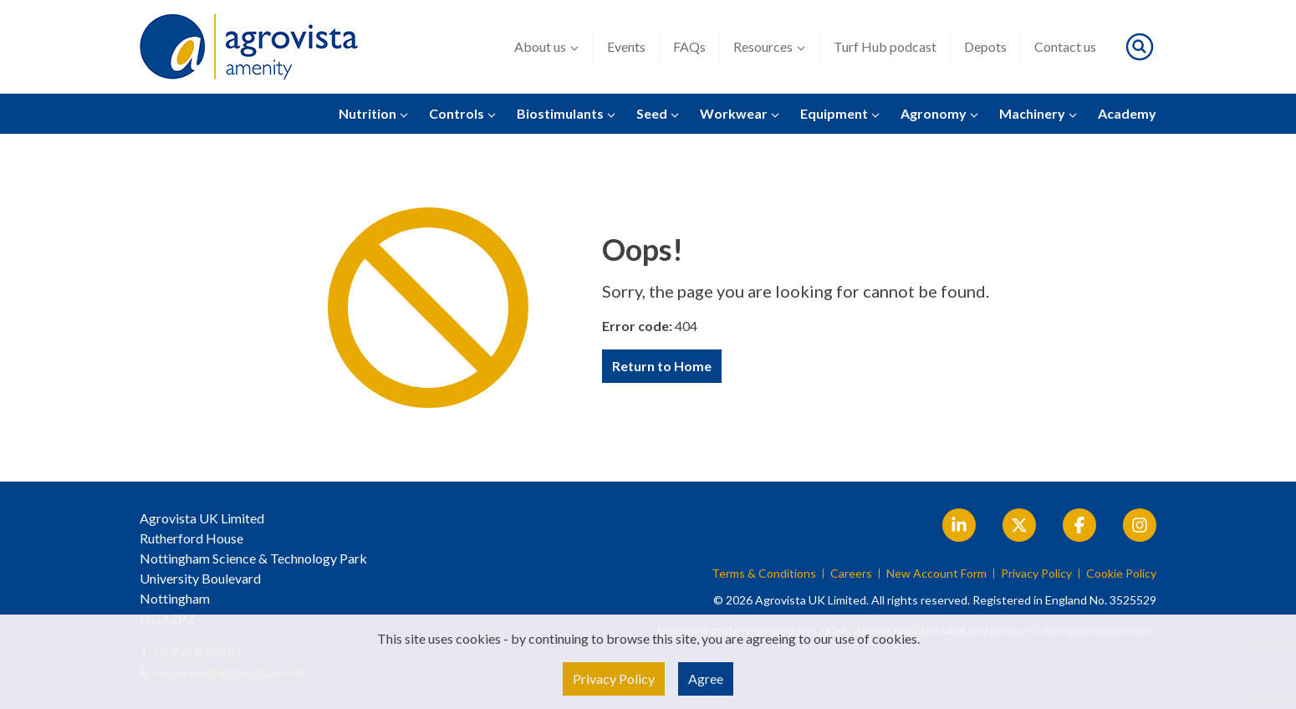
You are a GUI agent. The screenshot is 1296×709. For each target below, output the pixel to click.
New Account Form (936, 574)
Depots (985, 46)
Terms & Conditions (764, 574)
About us (546, 47)
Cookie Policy (1121, 574)
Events (626, 46)
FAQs (689, 46)
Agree (705, 678)
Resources (769, 47)
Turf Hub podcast (885, 46)
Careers (851, 574)
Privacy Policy (1036, 574)
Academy (1127, 113)
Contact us (1065, 46)
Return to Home (662, 366)
